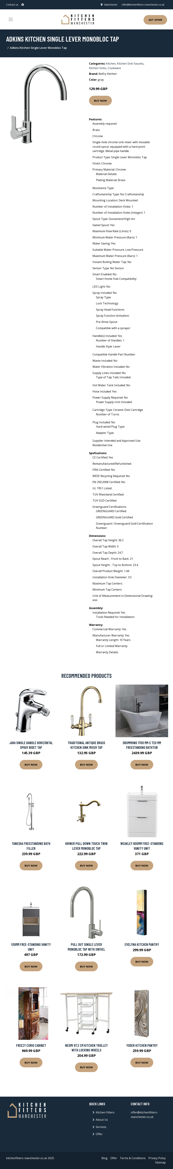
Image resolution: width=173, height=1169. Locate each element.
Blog (104, 1158)
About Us (102, 1120)
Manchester (110, 4)
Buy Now (100, 100)
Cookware (114, 68)
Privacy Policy (157, 1158)
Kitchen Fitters (105, 1112)
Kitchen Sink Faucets (130, 63)
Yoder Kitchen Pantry (142, 1045)
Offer (99, 1134)
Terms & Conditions (133, 1158)
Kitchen (111, 63)
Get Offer (155, 19)
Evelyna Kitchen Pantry (142, 944)
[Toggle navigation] (10, 19)
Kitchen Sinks (97, 68)
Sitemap (160, 1162)
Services (101, 1127)
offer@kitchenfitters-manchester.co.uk (143, 4)
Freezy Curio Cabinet (31, 1045)
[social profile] (22, 4)
